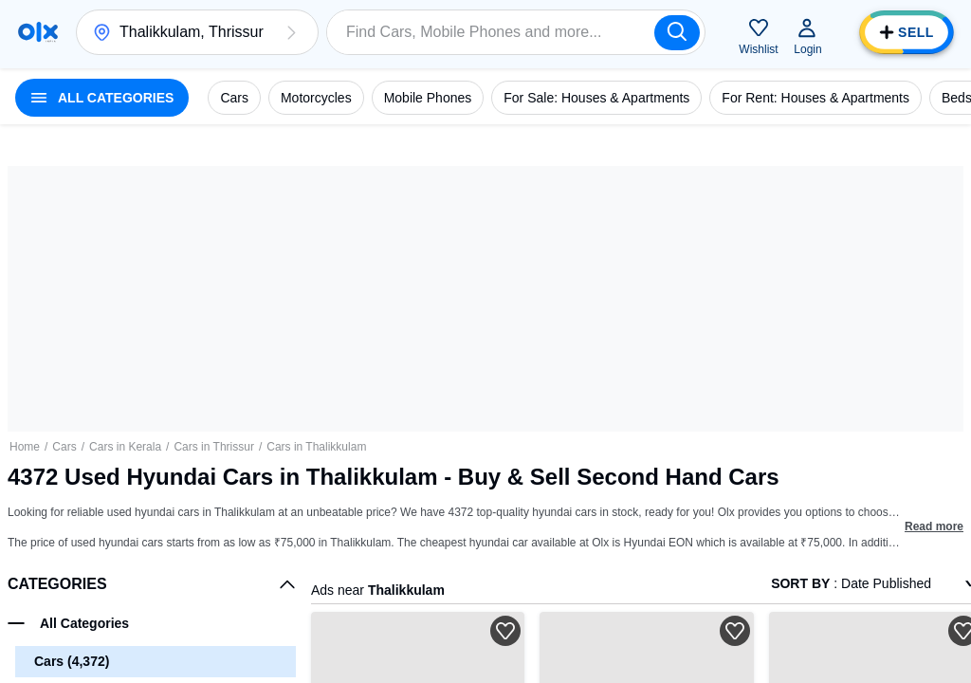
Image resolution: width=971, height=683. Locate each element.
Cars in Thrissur (213, 446)
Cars (64, 446)
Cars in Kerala (125, 446)
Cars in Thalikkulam (316, 446)
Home (24, 446)
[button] (291, 32)
